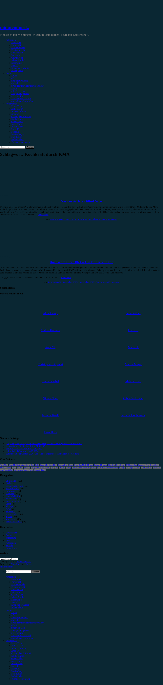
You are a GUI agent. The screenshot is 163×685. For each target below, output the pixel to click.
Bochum (61, 465)
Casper (71, 465)
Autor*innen (11, 103)
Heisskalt (27, 468)
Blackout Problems (46, 465)
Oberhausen (114, 468)
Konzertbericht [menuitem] (18, 584)
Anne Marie (4, 465)
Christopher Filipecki (21, 116)
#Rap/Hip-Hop (18, 91)
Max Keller (16, 137)
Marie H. (15, 132)
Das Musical (83, 465)
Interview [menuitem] (15, 592)
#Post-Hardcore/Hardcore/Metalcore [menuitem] (28, 622)
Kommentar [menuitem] (16, 600)
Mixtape (9, 506)
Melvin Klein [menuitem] (17, 676)
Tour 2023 (136, 468)
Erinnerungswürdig (20, 68)
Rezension (16, 42)
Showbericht (17, 52)
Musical (94, 468)
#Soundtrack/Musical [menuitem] (21, 635)
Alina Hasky (17, 109)
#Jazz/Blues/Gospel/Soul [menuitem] (22, 638)
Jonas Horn (16, 124)
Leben (8, 504)
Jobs (8, 540)
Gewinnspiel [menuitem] (17, 594)
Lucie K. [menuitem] (15, 666)
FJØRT (14, 468)
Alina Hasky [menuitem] (17, 645)
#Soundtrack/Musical (21, 98)
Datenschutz (11, 532)
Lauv (56, 468)
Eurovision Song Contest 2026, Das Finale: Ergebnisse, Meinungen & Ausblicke (42, 454)
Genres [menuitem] (9, 610)
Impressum (11, 538)
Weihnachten (18, 470)
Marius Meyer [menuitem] (17, 671)
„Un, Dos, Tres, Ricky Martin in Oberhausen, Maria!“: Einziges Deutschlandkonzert (44, 443)
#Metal (14, 83)
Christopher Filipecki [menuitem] (21, 653)
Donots (90, 465)
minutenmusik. (14, 27)
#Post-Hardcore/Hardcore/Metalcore (28, 86)
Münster (107, 468)
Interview (15, 55)
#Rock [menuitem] (14, 612)
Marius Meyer (17, 134)
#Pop (13, 78)
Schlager (122, 468)
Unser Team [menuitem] (16, 643)
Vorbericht (16, 45)
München (100, 468)
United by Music (146, 468)
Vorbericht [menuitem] (16, 582)
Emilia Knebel (18, 119)
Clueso (76, 465)
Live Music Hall (85, 468)
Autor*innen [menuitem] (11, 640)
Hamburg (20, 468)
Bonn (66, 465)
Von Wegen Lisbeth (6, 470)
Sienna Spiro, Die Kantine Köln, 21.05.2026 (26, 446)
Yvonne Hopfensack (20, 142)
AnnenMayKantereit (16, 465)
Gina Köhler (17, 121)
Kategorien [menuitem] (11, 577)
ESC (127, 465)
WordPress (16, 564)
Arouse (29, 564)
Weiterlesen (43, 214)
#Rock (14, 75)
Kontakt (9, 545)
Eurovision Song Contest (146, 465)
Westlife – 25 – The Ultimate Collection (24, 448)
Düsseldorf (111, 465)
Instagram (34, 468)
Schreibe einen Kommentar (104, 219)
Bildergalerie (17, 70)
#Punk (14, 88)
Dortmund (97, 465)
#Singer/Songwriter (20, 93)
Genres (9, 73)
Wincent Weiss (28, 470)
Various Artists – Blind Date (81, 201)
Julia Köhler (17, 126)
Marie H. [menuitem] (15, 668)
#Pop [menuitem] (13, 615)
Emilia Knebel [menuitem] (18, 656)
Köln (52, 468)
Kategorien (11, 40)
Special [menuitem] (14, 602)
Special (14, 65)
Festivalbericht (18, 50)
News (8, 509)
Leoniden (62, 468)
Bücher (9, 483)
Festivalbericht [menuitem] (18, 587)
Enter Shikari (120, 465)
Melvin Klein (17, 139)
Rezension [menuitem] (16, 579)
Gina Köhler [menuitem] (17, 658)
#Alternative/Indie (19, 81)
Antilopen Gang (28, 465)
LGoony (68, 468)
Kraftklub (46, 468)
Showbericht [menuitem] (17, 589)
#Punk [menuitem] (14, 625)
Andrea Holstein (18, 111)
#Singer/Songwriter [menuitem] (20, 630)
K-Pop (40, 468)
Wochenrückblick (14, 521)
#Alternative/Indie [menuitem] (19, 617)
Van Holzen (157, 468)
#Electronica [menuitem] (17, 633)
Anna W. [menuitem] (15, 651)
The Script (129, 468)
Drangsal (104, 465)
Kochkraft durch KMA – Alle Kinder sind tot (81, 262)
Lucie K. (15, 129)
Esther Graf (133, 465)
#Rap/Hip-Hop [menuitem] (18, 628)
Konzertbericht (18, 47)
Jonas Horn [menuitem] (16, 661)
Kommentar (16, 63)
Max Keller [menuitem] (16, 674)
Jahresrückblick (18, 60)
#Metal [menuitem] (14, 620)
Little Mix (75, 468)
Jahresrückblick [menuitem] (18, 597)
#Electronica (17, 96)
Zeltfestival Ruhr (40, 470)
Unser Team (16, 106)
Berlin (37, 465)
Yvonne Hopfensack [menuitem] (20, 679)
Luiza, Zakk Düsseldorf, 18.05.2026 (22, 451)
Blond (55, 465)
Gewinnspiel (17, 58)
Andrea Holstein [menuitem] (18, 648)
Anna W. (15, 114)
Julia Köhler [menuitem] (17, 663)
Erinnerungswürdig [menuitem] (20, 605)
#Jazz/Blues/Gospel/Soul (22, 101)
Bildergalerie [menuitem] (17, 607)
